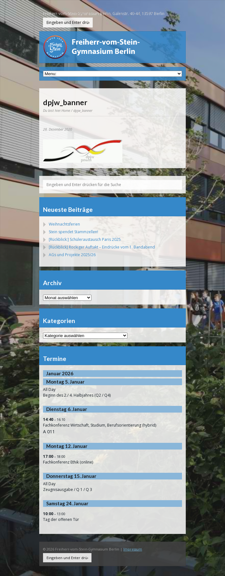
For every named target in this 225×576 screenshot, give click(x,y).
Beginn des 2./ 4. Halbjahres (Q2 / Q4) (77, 395)
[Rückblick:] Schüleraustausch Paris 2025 (85, 239)
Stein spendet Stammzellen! (73, 231)
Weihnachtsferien (64, 224)
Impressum (132, 549)
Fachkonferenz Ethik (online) (68, 462)
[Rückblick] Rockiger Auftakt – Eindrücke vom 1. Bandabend (102, 247)
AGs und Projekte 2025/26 (72, 254)
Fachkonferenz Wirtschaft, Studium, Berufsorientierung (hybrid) (99, 425)
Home (66, 110)
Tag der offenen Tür (61, 519)
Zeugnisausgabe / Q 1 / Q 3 (67, 489)
